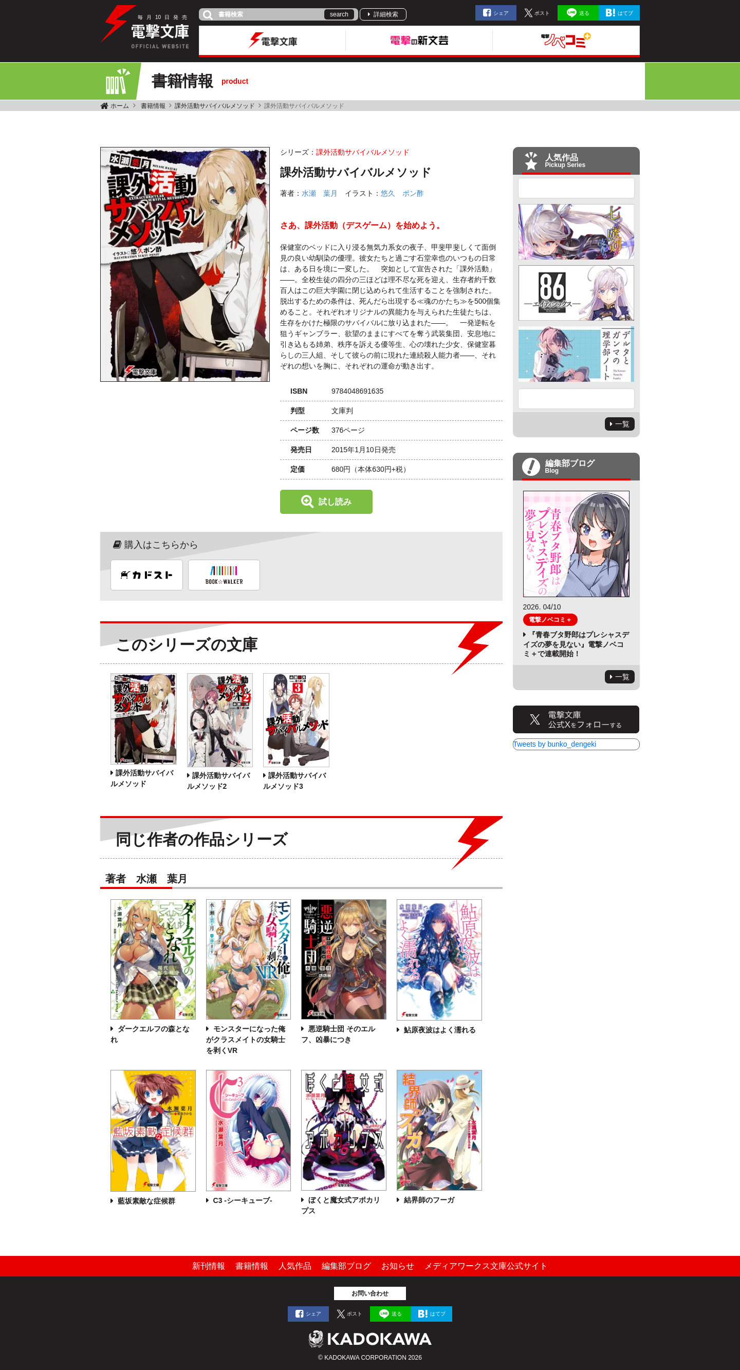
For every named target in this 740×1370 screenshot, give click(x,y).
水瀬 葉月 (320, 193)
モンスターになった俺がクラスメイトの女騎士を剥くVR (245, 1039)
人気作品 (295, 1266)
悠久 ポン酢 (402, 193)
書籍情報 (153, 105)
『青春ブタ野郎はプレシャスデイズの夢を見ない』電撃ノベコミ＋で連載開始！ (576, 644)
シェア (501, 13)
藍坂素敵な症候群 (145, 1201)
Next (576, 398)
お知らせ (397, 1266)
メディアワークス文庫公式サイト (486, 1266)
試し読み (335, 501)
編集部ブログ (346, 1266)
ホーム (119, 105)
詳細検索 (386, 14)
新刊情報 (208, 1266)
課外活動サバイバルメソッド (215, 105)
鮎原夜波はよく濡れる (439, 1030)
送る (584, 13)
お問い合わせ (369, 1293)
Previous (576, 188)
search (339, 14)
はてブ (625, 13)
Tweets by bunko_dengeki (555, 744)
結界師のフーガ (428, 1200)
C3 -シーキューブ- (241, 1200)
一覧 (622, 424)
